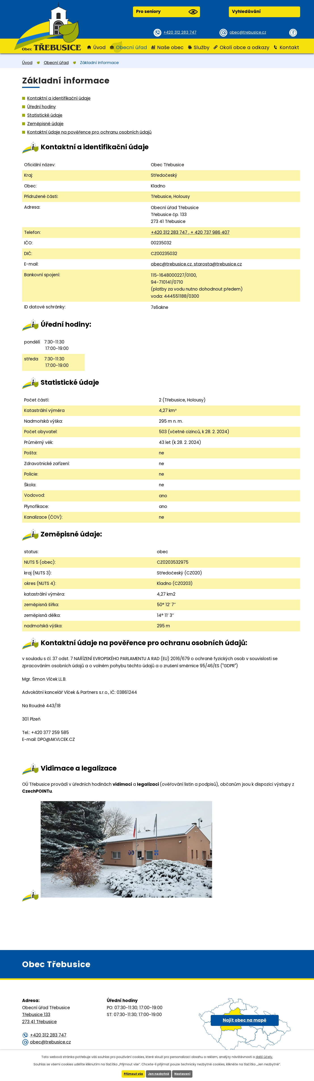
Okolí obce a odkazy (244, 47)
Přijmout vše (131, 1073)
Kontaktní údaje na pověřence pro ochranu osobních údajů (89, 132)
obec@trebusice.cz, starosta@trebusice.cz (196, 264)
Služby (201, 47)
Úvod (99, 47)
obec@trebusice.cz (249, 32)
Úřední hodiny (41, 107)
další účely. (264, 1056)
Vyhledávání (246, 11)
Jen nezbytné (159, 1073)
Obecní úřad (131, 47)
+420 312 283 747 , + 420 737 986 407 (190, 232)
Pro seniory (167, 12)
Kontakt (289, 47)
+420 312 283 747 (182, 32)
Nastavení (185, 1073)
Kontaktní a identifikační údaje (59, 98)
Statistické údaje (44, 115)
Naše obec (170, 47)
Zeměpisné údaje (45, 124)
